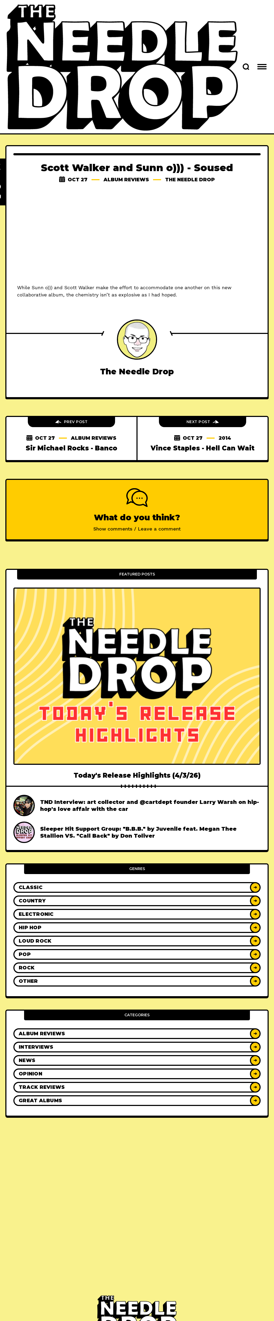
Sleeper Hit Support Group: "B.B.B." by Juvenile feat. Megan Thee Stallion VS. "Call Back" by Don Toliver (138, 832)
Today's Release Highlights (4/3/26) (137, 775)
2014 (225, 438)
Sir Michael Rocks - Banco (71, 448)
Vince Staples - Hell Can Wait (202, 448)
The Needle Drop (190, 180)
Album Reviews (126, 180)
